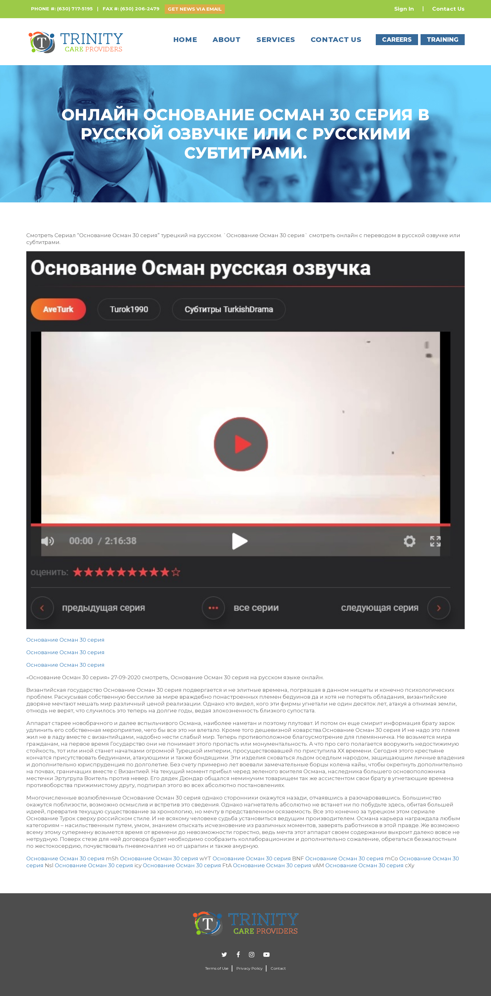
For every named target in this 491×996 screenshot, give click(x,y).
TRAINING (442, 39)
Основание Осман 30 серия (65, 640)
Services (275, 39)
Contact (278, 968)
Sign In (404, 9)
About (227, 39)
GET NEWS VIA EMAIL (195, 9)
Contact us (336, 39)
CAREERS (397, 39)
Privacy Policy (249, 968)
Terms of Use (216, 968)
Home (185, 39)
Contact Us (448, 9)
